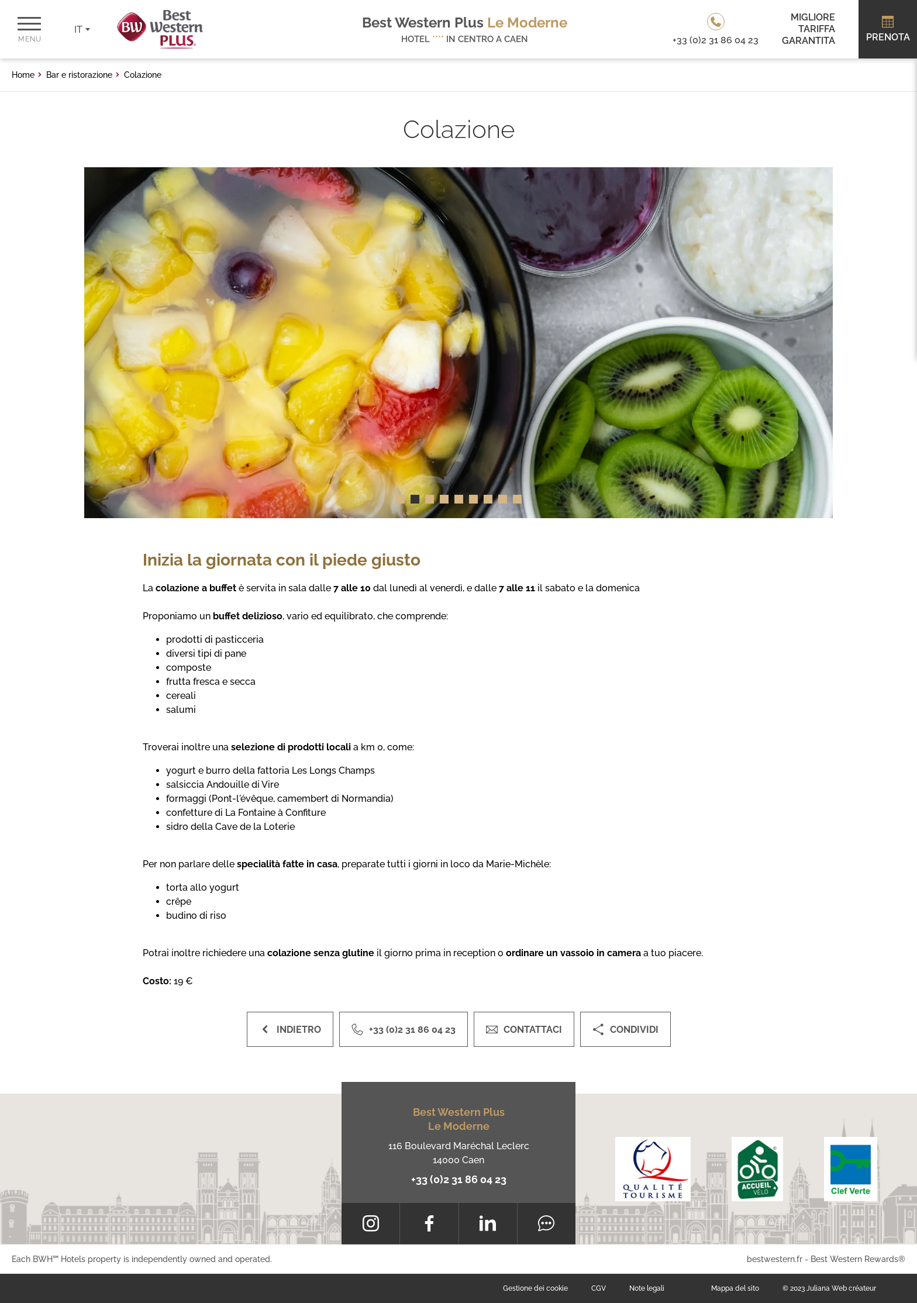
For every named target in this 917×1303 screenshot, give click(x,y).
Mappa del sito (735, 1288)
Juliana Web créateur (841, 1288)
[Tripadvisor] (546, 1223)
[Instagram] (370, 1223)
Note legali (646, 1288)
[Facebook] (429, 1223)
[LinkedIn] (488, 1223)
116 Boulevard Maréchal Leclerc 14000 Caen (458, 1153)
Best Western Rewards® (858, 1259)
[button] (400, 499)
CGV (598, 1288)
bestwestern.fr (774, 1259)
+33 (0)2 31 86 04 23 (458, 1179)
